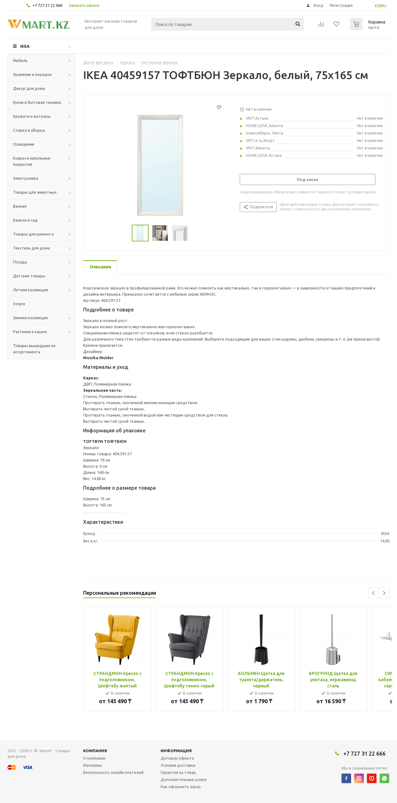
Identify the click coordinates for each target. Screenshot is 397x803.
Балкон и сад (25, 220)
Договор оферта (177, 758)
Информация (176, 750)
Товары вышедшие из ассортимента (34, 348)
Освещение (23, 144)
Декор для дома (29, 88)
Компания (95, 750)
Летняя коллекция (30, 290)
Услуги (19, 304)
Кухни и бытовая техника (37, 102)
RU (383, 5)
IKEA (24, 46)
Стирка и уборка (29, 130)
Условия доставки (178, 765)
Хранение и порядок (32, 74)
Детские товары (29, 276)
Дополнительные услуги (184, 779)
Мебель (20, 60)
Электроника (25, 178)
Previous (373, 593)
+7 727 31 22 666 (47, 5)
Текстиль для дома (31, 248)
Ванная (19, 206)
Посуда (20, 262)
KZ (377, 5)
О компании (94, 758)
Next (384, 593)
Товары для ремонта (33, 234)
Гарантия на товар (178, 772)
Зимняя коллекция (30, 317)
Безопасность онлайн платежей (113, 772)
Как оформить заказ (181, 786)
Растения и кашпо (30, 331)
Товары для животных (35, 192)
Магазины (92, 765)
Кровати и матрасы (32, 116)
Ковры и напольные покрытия (32, 161)
